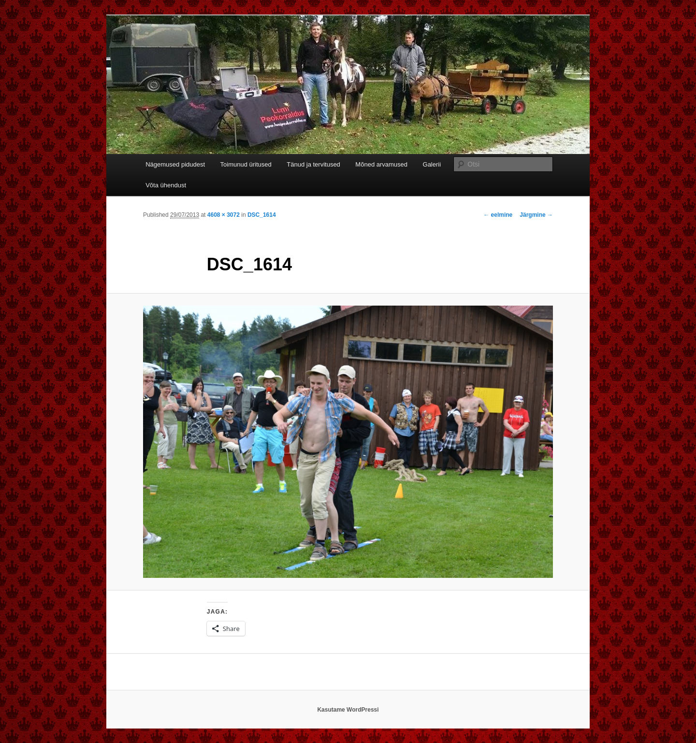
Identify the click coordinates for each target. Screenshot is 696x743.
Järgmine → (536, 214)
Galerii (432, 164)
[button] (348, 442)
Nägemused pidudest (175, 164)
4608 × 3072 (223, 214)
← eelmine (497, 214)
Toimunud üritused (246, 164)
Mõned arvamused (381, 164)
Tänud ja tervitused (313, 164)
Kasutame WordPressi (347, 709)
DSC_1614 (261, 214)
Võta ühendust (165, 185)
